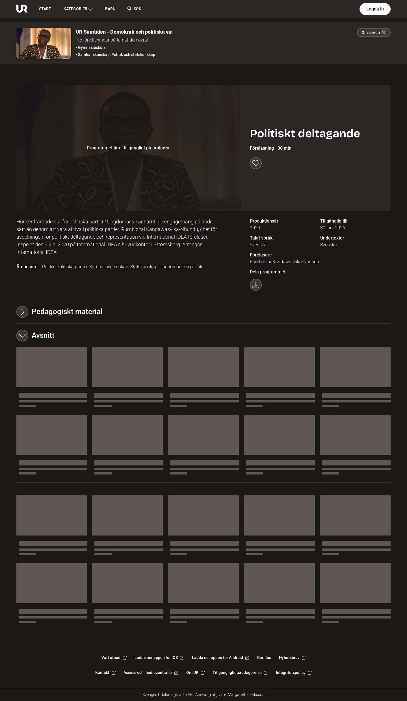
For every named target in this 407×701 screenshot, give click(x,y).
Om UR (195, 672)
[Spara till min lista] (256, 163)
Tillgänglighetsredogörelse (240, 672)
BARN (110, 8)
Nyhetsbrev (292, 657)
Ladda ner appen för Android (220, 657)
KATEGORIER (78, 9)
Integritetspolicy (294, 672)
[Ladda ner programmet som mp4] (256, 285)
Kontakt (105, 672)
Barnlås (264, 657)
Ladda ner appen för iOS (159, 657)
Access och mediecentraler (151, 672)
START (45, 8)
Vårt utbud (114, 657)
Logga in (375, 9)
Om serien (373, 32)
